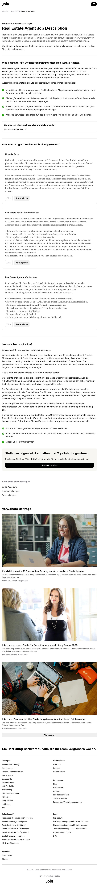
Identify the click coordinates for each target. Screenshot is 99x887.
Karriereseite (7, 775)
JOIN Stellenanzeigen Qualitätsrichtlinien (70, 829)
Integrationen (7, 800)
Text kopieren (22, 198)
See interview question (13, 129)
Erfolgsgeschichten (61, 795)
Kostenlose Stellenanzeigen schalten (17, 818)
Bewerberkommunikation (12, 772)
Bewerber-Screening (10, 764)
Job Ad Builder (8, 786)
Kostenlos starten (49, 465)
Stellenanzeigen (60, 798)
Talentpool (6, 797)
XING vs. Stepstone (10, 843)
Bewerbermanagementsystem (14, 821)
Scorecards (7, 779)
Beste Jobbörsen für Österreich (15, 832)
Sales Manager (9, 495)
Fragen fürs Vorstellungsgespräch (67, 802)
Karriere (56, 768)
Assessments (7, 768)
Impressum (58, 818)
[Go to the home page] (5, 4)
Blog (55, 784)
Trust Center (7, 855)
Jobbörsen (6, 804)
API (3, 808)
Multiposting (7, 789)
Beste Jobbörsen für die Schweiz (16, 839)
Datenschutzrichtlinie (62, 832)
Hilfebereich (58, 787)
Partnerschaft (59, 772)
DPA (55, 836)
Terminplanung (8, 782)
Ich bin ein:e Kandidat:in (49, 876)
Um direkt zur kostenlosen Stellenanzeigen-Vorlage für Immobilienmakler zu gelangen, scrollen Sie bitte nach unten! (48, 47)
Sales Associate (9, 487)
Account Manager (10, 491)
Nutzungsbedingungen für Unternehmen (70, 825)
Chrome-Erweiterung (10, 793)
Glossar (56, 791)
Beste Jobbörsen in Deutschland (15, 829)
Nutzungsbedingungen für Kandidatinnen (70, 821)
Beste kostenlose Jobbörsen (14, 825)
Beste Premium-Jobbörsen (13, 836)
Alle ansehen (49, 735)
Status (4, 859)
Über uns (57, 764)
